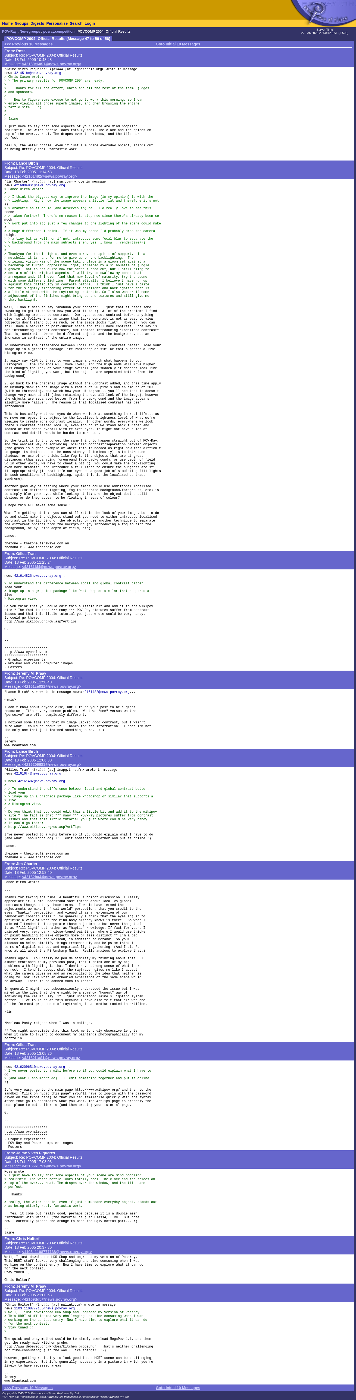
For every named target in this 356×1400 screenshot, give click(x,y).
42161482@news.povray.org (37, 576)
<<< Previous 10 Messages (28, 44)
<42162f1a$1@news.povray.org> (51, 1058)
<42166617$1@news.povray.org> (51, 1166)
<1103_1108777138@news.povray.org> (57, 1252)
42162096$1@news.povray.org (39, 1067)
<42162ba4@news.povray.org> (49, 877)
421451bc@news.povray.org (37, 73)
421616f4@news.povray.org (37, 774)
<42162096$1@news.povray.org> (51, 764)
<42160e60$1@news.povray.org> (51, 64)
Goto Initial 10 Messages (178, 44)
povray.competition (58, 31)
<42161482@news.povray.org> (49, 176)
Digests (37, 23)
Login (90, 23)
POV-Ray (9, 31)
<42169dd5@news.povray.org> (49, 1299)
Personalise (57, 23)
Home (7, 23)
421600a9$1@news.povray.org (39, 185)
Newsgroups (30, 31)
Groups (21, 23)
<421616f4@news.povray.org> (49, 567)
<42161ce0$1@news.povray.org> (51, 686)
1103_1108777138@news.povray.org (44, 1308)
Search (76, 23)
